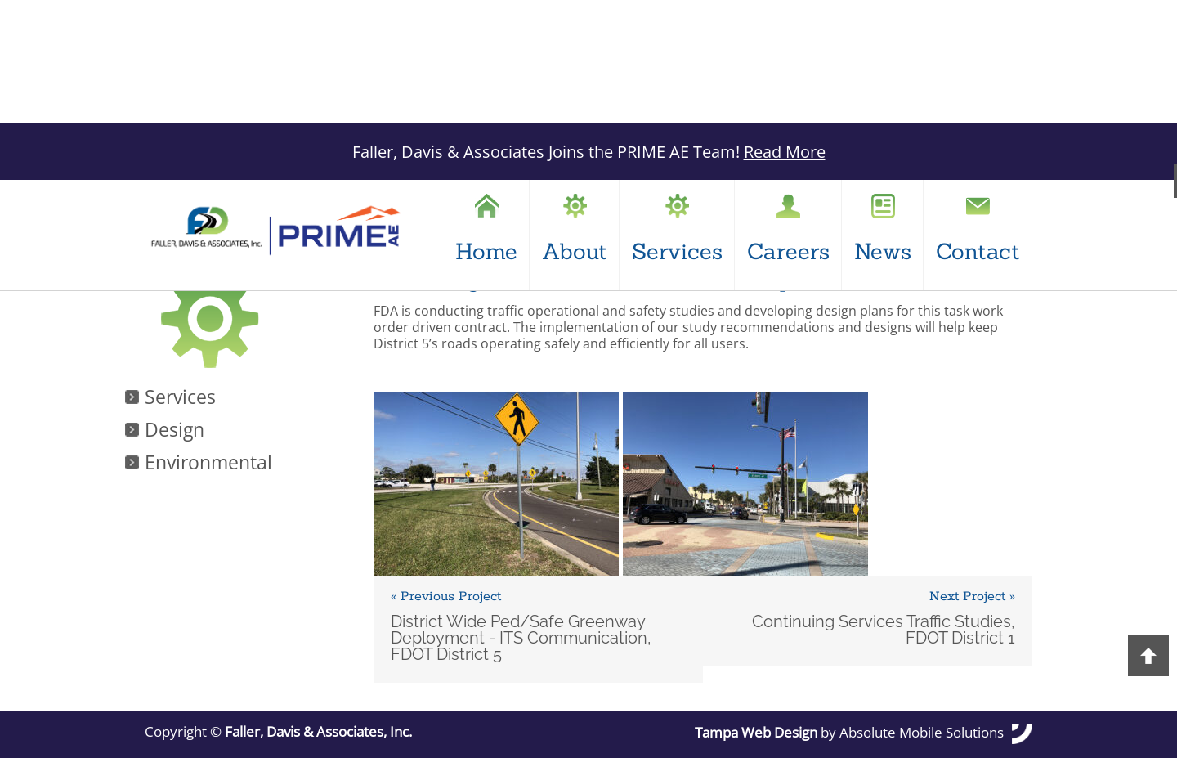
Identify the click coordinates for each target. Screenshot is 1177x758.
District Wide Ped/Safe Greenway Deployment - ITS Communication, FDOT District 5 (521, 637)
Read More (785, 152)
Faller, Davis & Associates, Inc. (318, 732)
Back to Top (1148, 655)
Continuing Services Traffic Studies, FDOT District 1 (883, 629)
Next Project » (972, 597)
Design (174, 430)
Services (180, 397)
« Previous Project (446, 597)
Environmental (208, 463)
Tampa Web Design (756, 733)
